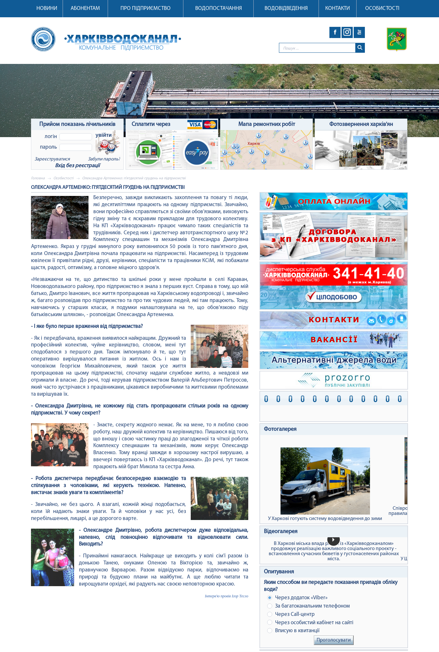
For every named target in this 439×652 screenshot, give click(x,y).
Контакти (337, 8)
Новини (46, 8)
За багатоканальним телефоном (308, 606)
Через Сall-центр (291, 614)
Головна (38, 178)
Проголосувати (334, 640)
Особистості (382, 8)
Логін (51, 136)
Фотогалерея (280, 429)
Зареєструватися (52, 159)
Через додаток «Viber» (297, 598)
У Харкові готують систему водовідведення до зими (325, 484)
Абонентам (85, 8)
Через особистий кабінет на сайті (310, 622)
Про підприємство (145, 8)
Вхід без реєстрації (77, 165)
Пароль (48, 147)
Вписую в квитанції (293, 630)
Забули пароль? (104, 159)
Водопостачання (218, 8)
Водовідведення (286, 8)
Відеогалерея (280, 532)
